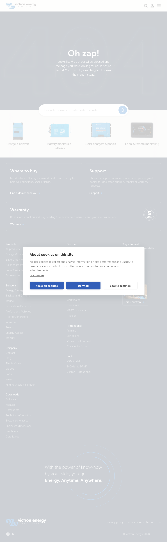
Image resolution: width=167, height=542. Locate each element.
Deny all (83, 285)
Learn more (37, 275)
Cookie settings (120, 285)
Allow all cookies (47, 285)
